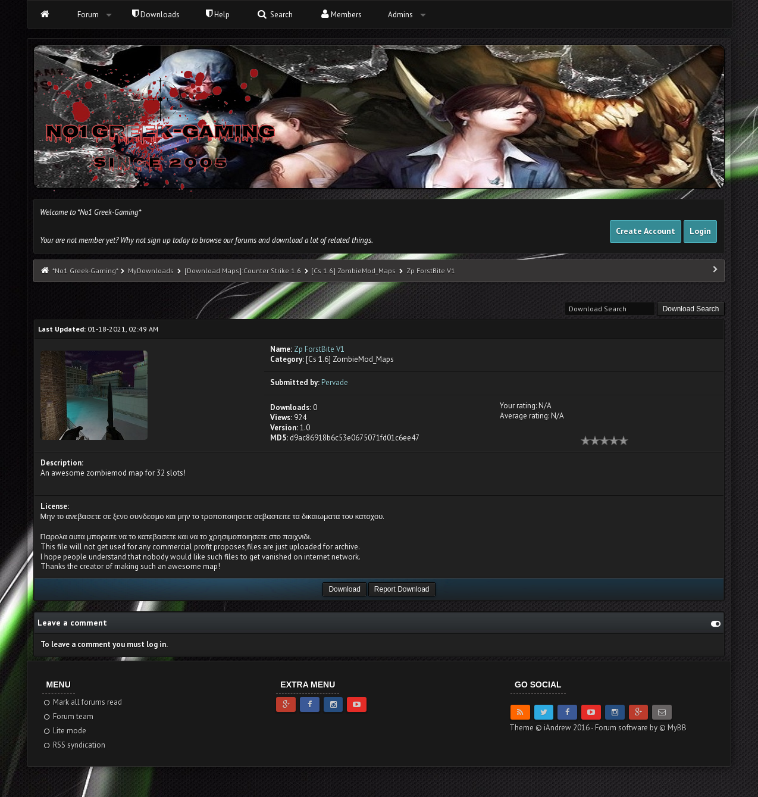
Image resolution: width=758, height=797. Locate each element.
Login (700, 231)
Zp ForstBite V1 (319, 349)
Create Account (645, 231)
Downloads (156, 15)
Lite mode (64, 731)
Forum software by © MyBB (641, 728)
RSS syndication (74, 745)
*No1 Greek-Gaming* (85, 270)
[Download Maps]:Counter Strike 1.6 (243, 270)
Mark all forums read (82, 702)
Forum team (68, 716)
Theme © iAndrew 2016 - (552, 728)
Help (218, 15)
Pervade (334, 382)
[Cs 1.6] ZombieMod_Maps (353, 270)
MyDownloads (151, 270)
